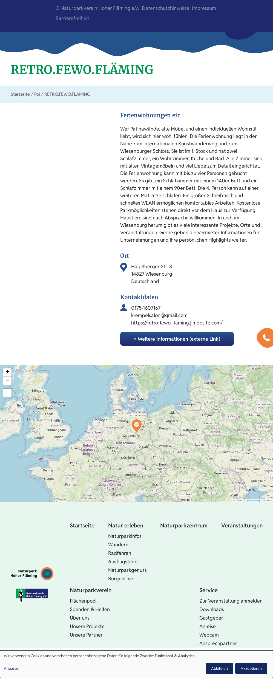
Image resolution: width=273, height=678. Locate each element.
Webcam (209, 635)
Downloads (211, 609)
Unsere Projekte (87, 626)
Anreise (207, 626)
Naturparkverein (90, 590)
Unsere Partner (86, 635)
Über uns (80, 618)
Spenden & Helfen (90, 609)
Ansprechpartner (218, 643)
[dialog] (136, 664)
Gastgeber (211, 618)
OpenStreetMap (253, 500)
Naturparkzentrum (184, 525)
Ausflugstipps (123, 561)
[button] (136, 426)
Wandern (118, 544)
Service (208, 590)
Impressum (204, 8)
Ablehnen (219, 668)
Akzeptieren (251, 668)
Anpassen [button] (12, 668)
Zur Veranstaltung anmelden (231, 601)
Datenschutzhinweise (165, 8)
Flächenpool (83, 601)
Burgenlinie (120, 578)
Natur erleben (125, 525)
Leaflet (237, 500)
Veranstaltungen (242, 525)
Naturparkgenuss (127, 570)
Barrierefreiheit (72, 18)
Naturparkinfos (125, 536)
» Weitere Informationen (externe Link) (177, 339)
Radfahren (119, 553)
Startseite (20, 94)
